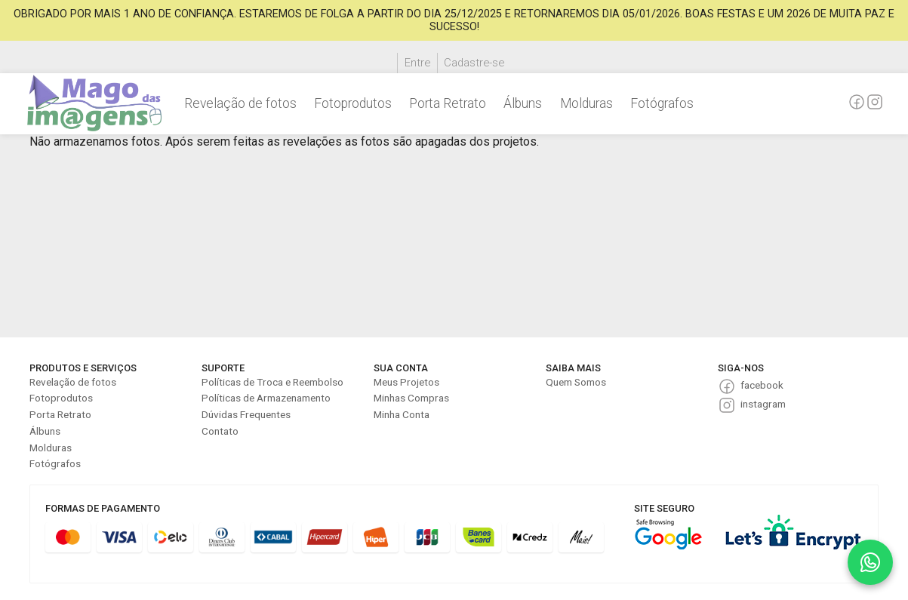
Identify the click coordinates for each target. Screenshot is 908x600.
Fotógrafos (662, 103)
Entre (417, 62)
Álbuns (522, 103)
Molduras (586, 103)
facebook (761, 385)
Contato (220, 431)
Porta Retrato (447, 103)
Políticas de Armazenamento (266, 398)
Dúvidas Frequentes (246, 414)
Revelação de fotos (240, 103)
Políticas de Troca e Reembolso (272, 382)
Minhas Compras (411, 398)
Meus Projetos (406, 382)
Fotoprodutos (353, 103)
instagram (763, 404)
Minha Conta (401, 414)
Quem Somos (576, 382)
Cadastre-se (474, 62)
